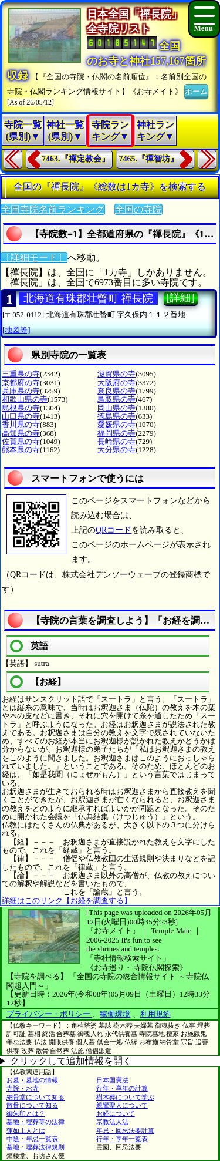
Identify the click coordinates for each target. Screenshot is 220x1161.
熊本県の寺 (21, 449)
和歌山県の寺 (25, 399)
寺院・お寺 (22, 1088)
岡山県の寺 (116, 407)
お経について (115, 1113)
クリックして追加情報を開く (71, 1061)
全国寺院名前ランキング (52, 209)
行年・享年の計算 (122, 1088)
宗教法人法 (112, 1121)
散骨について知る (32, 1105)
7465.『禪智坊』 (149, 158)
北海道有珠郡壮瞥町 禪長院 (88, 298)
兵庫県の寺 (21, 390)
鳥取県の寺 (116, 399)
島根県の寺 (21, 407)
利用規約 (155, 1013)
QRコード (113, 530)
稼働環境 (115, 1013)
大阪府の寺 (116, 382)
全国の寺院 (138, 209)
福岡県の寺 (116, 433)
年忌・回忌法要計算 (125, 1130)
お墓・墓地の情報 (32, 1079)
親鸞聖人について (122, 1105)
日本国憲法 (112, 1079)
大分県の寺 (116, 449)
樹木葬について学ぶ (125, 1097)
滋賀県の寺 (116, 373)
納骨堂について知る (35, 1097)
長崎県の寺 (116, 441)
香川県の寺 (21, 424)
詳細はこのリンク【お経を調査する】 (66, 900)
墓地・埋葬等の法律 (35, 1121)
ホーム (196, 90)
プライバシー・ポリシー (49, 1013)
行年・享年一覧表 (122, 1138)
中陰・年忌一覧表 (32, 1138)
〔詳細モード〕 (34, 258)
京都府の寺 (21, 382)
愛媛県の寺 (116, 424)
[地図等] (16, 329)
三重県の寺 (21, 373)
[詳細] (181, 298)
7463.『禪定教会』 (76, 158)
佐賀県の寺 (21, 441)
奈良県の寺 (116, 390)
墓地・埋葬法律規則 (35, 1146)
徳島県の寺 (116, 416)
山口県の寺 (21, 416)
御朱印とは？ (25, 1113)
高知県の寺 (21, 433)
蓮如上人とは (25, 1130)
